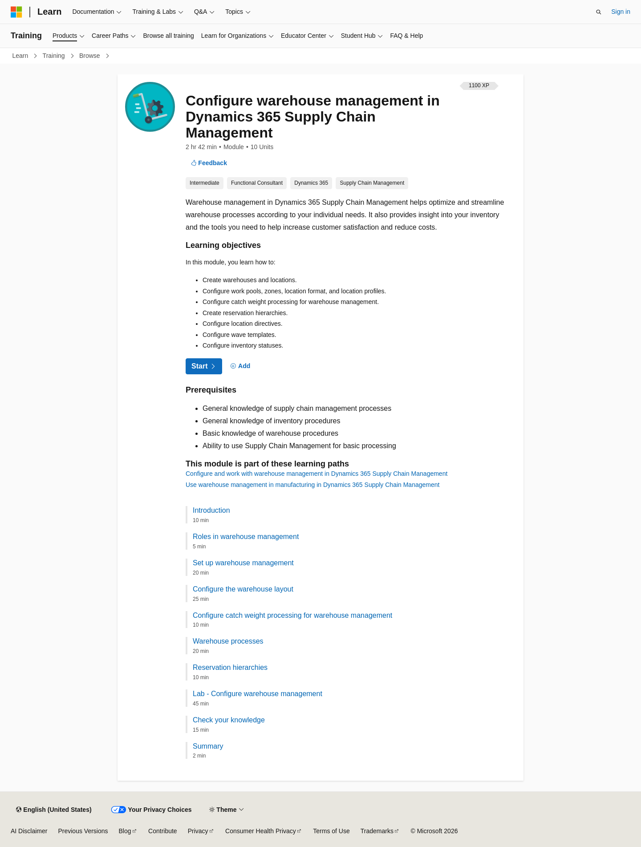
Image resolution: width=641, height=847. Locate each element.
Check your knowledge (229, 720)
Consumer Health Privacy (260, 831)
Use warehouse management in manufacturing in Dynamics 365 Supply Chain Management (312, 484)
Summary (208, 746)
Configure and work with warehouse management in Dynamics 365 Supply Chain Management (316, 473)
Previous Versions (83, 831)
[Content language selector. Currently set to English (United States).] (54, 809)
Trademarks (377, 831)
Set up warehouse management (243, 563)
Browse (90, 55)
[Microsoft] (16, 12)
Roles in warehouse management (246, 536)
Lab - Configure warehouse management (257, 693)
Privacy (198, 831)
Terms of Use (331, 831)
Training (55, 55)
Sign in (620, 11)
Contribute (162, 831)
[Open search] (599, 12)
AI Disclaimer (29, 831)
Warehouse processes (228, 641)
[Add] (241, 366)
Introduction (211, 510)
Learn (21, 55)
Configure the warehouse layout (243, 589)
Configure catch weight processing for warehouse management (292, 615)
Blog (125, 831)
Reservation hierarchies (230, 667)
